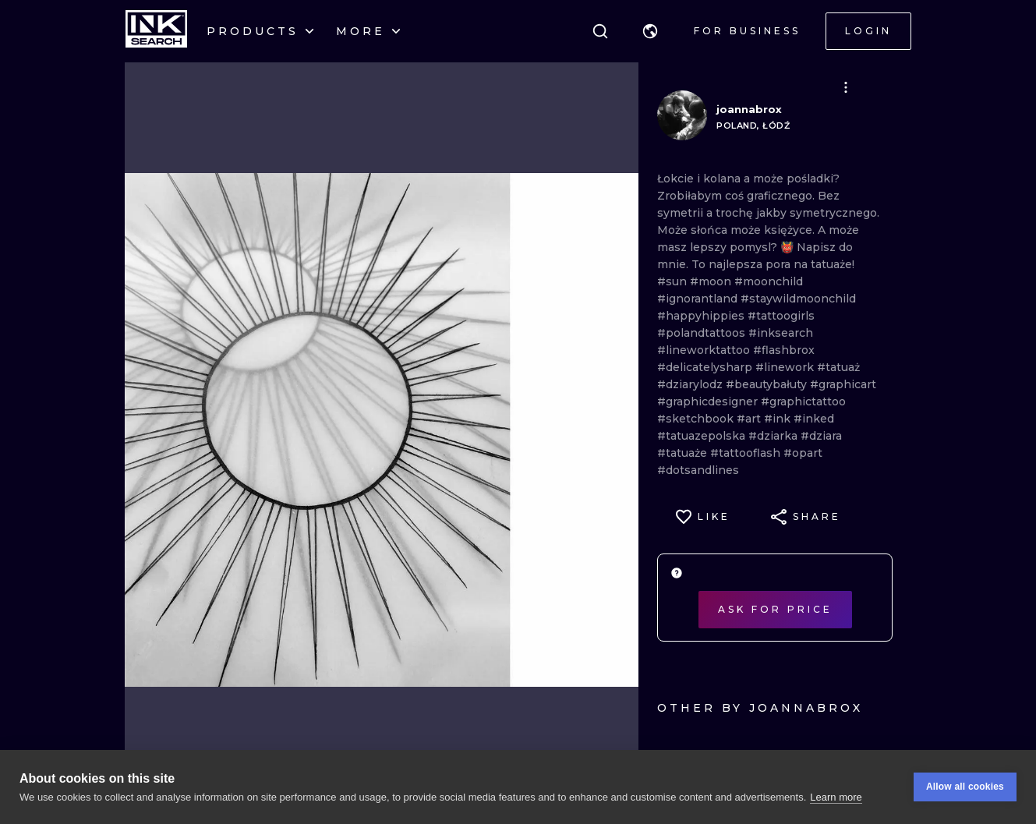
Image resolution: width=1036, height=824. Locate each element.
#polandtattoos (702, 333)
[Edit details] (846, 87)
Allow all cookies (965, 786)
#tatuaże (683, 453)
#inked (814, 419)
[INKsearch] (156, 31)
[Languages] (650, 31)
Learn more (835, 797)
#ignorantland (699, 299)
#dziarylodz (691, 384)
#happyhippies (702, 316)
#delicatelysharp (706, 367)
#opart (802, 453)
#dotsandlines (698, 470)
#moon (712, 281)
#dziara (821, 436)
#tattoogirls (781, 316)
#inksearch (780, 333)
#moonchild (768, 281)
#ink (779, 419)
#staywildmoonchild (798, 299)
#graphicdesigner (709, 401)
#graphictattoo (803, 401)
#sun (673, 281)
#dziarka (774, 436)
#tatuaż (838, 367)
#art (750, 419)
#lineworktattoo (705, 350)
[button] (650, 31)
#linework (786, 367)
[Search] (600, 31)
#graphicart (843, 384)
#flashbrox (784, 350)
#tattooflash (746, 453)
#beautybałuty (768, 384)
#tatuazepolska (702, 436)
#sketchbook (697, 419)
